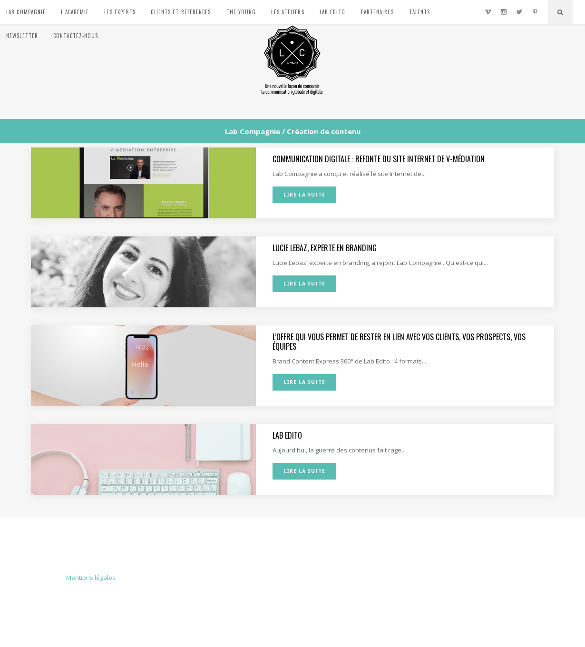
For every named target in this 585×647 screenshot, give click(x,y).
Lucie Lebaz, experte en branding (325, 248)
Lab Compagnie (252, 131)
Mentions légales (91, 577)
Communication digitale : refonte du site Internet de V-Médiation (379, 159)
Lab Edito (287, 435)
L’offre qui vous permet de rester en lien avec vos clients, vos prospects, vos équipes (399, 342)
